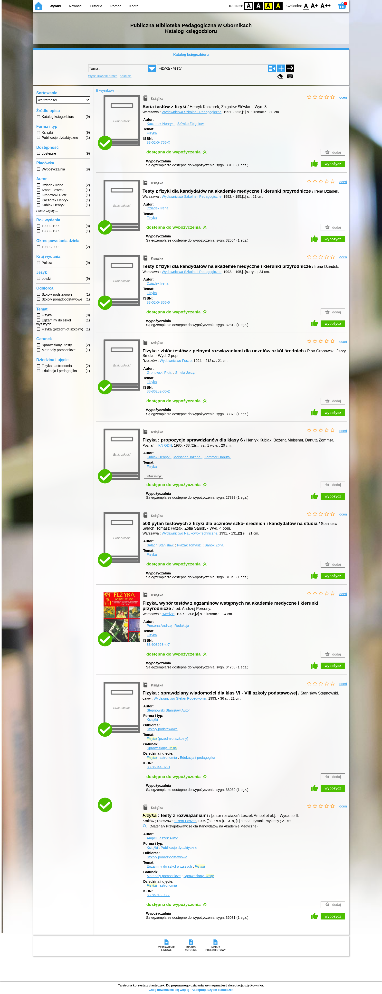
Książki (152, 720)
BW (258, 5)
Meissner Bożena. (187, 457)
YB (268, 5)
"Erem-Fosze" (185, 821)
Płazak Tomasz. (190, 545)
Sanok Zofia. (214, 545)
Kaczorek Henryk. (161, 124)
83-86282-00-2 (158, 391)
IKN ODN (164, 445)
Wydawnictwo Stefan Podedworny (180, 698)
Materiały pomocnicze (164, 876)
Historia (96, 6)
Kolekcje (125, 76)
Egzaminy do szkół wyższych (169, 866)
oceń (343, 97)
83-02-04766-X (158, 142)
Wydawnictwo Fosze (175, 361)
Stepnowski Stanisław (168, 710)
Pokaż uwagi (154, 476)
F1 (314, 5)
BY (278, 5)
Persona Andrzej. (168, 626)
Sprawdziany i (162, 748)
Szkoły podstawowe (162, 729)
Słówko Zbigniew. (190, 124)
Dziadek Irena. (158, 208)
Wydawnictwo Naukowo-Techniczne (190, 533)
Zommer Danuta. (217, 457)
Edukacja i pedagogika (197, 758)
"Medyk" (168, 614)
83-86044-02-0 (158, 767)
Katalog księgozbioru (191, 54)
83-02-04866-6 (158, 302)
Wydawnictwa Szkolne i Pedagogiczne (191, 112)
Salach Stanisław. (161, 545)
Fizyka (152, 133)
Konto (134, 6)
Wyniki (55, 6)
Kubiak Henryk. (159, 457)
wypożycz (333, 164)
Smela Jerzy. (185, 373)
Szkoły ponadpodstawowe (167, 857)
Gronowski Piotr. (160, 373)
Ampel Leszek (162, 838)
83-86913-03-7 (158, 895)
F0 (306, 5)
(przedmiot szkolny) (167, 739)
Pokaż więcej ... (47, 211)
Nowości (75, 6)
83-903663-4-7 (158, 645)
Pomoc (115, 6)
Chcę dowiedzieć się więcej (169, 990)
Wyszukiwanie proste (102, 76)
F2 (325, 5)
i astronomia (162, 758)
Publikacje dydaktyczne (179, 848)
